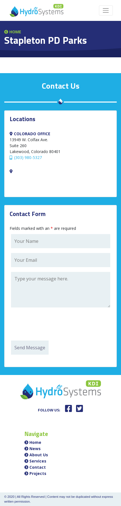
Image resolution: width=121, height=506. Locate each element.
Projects (37, 473)
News (35, 448)
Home (12, 31)
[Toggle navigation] (106, 10)
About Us (38, 454)
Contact (37, 467)
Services (37, 461)
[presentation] (54, 325)
